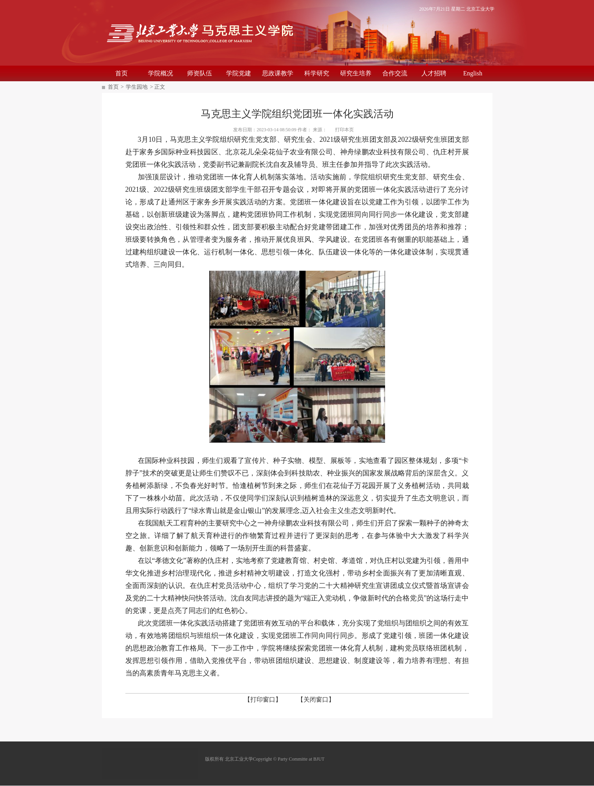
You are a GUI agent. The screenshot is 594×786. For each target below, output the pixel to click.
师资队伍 (199, 73)
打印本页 (344, 129)
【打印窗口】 (263, 699)
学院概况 (160, 73)
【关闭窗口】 (316, 699)
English (472, 73)
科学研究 (316, 73)
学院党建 (238, 73)
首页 (121, 73)
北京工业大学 (480, 9)
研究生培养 (355, 73)
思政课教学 (277, 73)
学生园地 (137, 87)
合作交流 (394, 73)
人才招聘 (433, 73)
